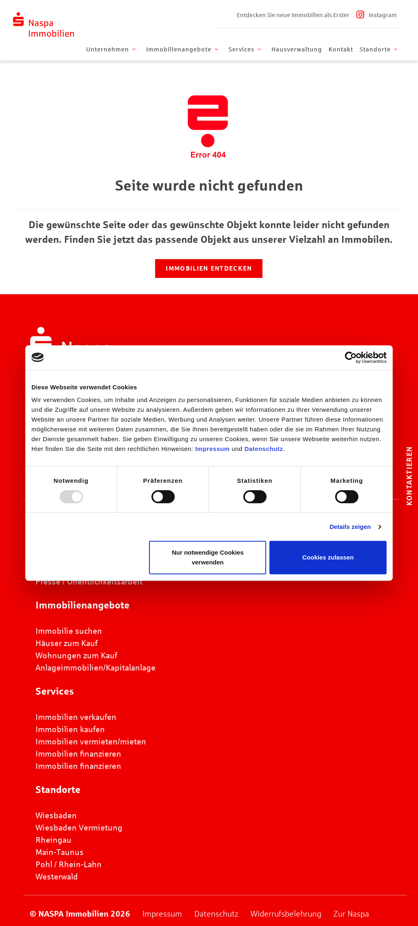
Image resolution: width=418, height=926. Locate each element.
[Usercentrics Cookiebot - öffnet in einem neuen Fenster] (351, 357)
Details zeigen (350, 526)
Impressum (212, 448)
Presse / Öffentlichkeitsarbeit (89, 581)
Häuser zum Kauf (67, 643)
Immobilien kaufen (70, 729)
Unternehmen (111, 49)
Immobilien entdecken (209, 268)
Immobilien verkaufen (76, 717)
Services (245, 49)
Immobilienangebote (183, 49)
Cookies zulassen (328, 557)
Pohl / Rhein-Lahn (69, 864)
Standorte (379, 49)
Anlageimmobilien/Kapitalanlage (96, 667)
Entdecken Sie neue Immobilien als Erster (293, 15)
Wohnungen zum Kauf (76, 655)
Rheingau (53, 839)
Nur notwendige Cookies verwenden (208, 557)
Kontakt (341, 49)
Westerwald (57, 876)
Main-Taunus (60, 852)
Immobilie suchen (69, 630)
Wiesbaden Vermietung (79, 827)
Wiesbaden (56, 815)
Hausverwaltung (296, 49)
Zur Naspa (351, 913)
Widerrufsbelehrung (286, 913)
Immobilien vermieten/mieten (91, 741)
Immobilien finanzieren (78, 753)
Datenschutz (264, 448)
